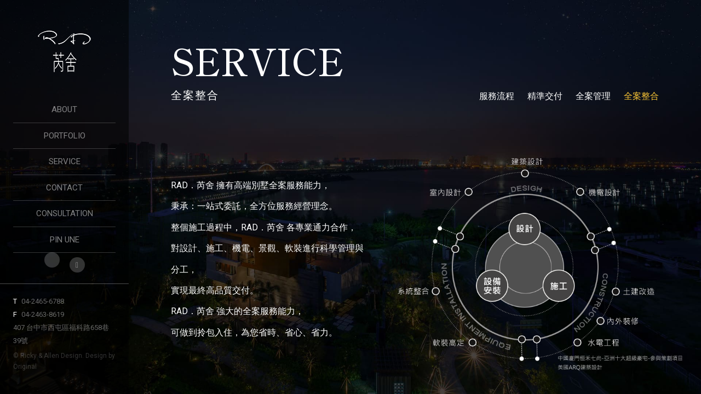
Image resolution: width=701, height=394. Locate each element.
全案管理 (593, 96)
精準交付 (544, 96)
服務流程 (496, 96)
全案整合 (641, 96)
